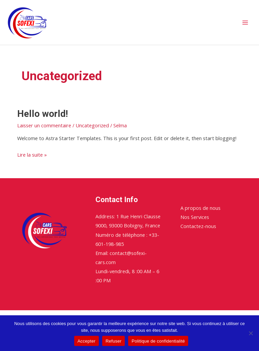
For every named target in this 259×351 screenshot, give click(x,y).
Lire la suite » (32, 154)
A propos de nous (200, 207)
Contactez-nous (198, 226)
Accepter (86, 341)
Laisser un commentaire (44, 125)
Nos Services (194, 217)
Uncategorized (92, 125)
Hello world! (42, 113)
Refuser (113, 341)
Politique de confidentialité (158, 341)
